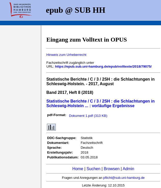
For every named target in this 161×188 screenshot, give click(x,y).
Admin (128, 169)
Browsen (111, 169)
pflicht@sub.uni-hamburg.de (124, 178)
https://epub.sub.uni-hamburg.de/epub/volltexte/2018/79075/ (103, 66)
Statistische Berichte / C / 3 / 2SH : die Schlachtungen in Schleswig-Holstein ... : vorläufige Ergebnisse (100, 103)
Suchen (93, 169)
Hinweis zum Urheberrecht (66, 55)
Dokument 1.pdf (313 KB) (88, 116)
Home (77, 169)
